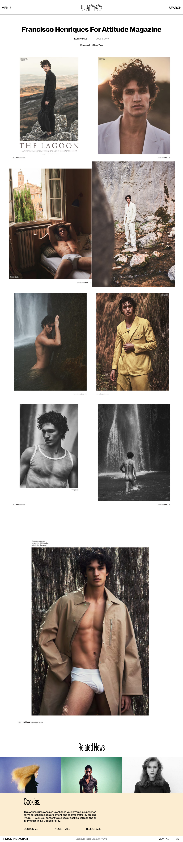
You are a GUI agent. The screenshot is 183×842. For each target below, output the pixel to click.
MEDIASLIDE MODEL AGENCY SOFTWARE (91, 839)
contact (165, 839)
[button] (31, 829)
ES (177, 839)
